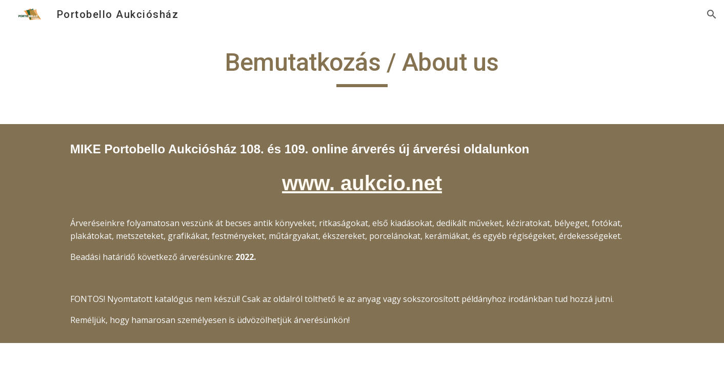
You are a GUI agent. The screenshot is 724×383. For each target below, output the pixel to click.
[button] (711, 14)
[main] (362, 67)
